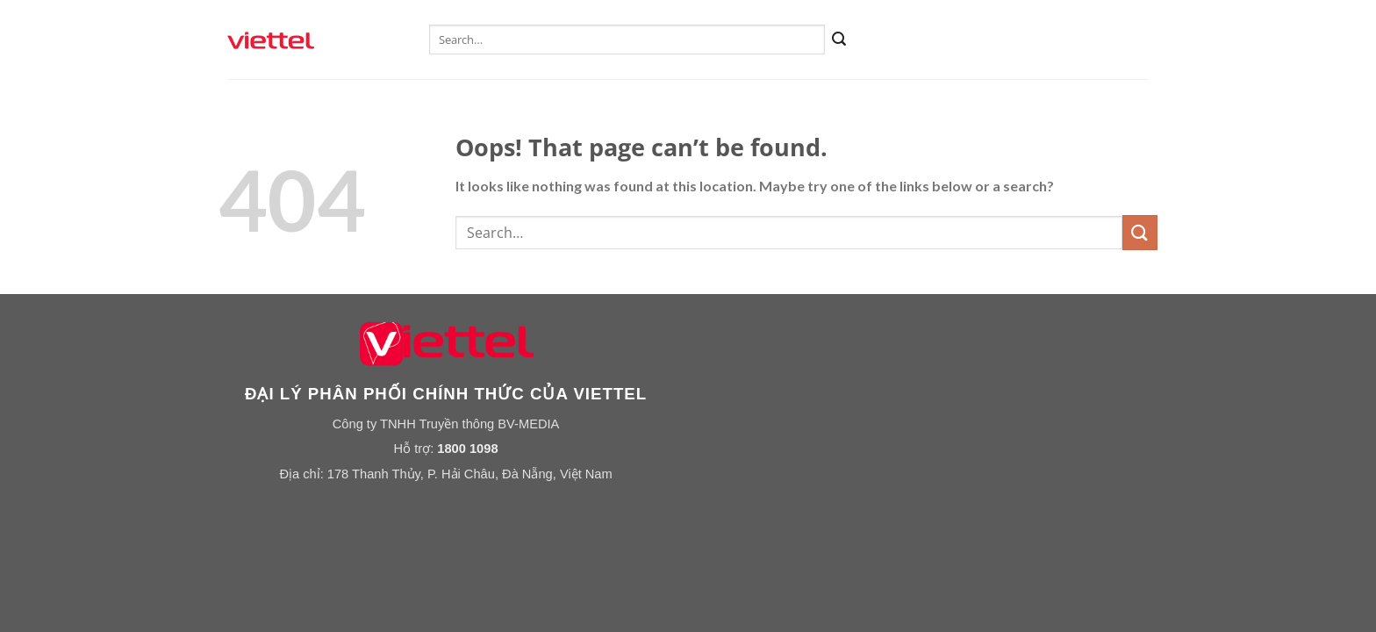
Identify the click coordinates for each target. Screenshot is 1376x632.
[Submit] (839, 39)
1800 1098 (467, 449)
